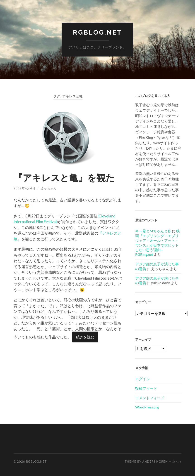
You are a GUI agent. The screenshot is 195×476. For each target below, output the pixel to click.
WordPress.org (147, 407)
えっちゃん (49, 188)
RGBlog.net (97, 32)
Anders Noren (155, 461)
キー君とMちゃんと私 (153, 231)
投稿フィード (146, 388)
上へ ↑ (176, 461)
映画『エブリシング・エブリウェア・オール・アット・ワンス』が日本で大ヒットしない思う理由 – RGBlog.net (157, 243)
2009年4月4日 (24, 188)
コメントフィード (149, 398)
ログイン (142, 379)
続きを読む (85, 337)
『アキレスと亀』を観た (64, 177)
